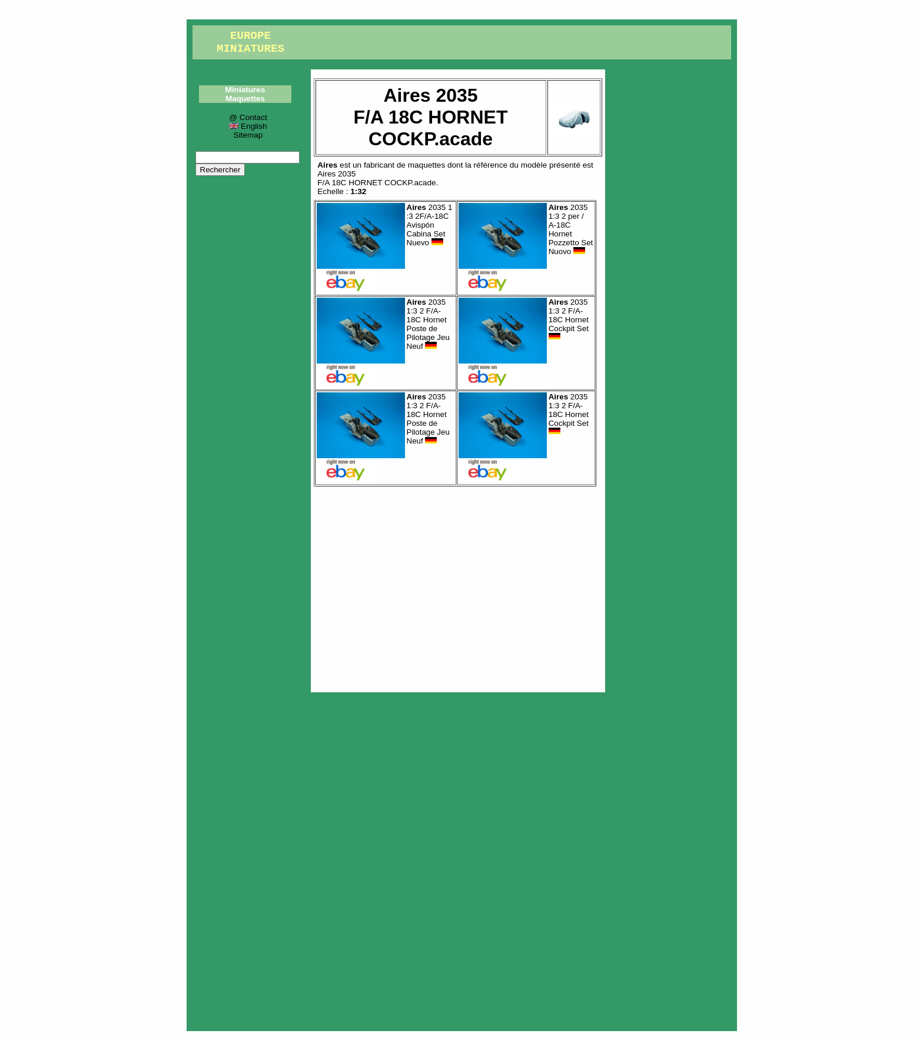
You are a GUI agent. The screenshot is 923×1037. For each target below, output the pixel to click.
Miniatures (245, 89)
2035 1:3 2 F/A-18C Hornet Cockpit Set (569, 319)
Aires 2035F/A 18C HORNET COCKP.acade (376, 178)
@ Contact (248, 117)
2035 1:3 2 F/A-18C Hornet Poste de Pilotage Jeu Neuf (428, 324)
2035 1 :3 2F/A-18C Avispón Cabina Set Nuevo (430, 225)
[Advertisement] (458, 586)
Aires (327, 165)
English (248, 126)
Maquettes (245, 98)
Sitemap (248, 135)
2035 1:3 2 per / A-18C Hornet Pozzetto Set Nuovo (571, 229)
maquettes (426, 165)
